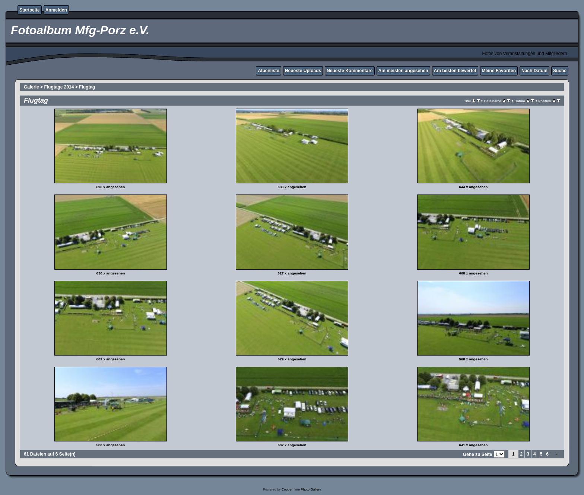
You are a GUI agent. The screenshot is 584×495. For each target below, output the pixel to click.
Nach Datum (534, 70)
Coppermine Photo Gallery (301, 489)
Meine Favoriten (499, 70)
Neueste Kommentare (349, 70)
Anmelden (56, 10)
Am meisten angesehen (403, 70)
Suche (559, 70)
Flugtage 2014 (59, 87)
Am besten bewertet (455, 70)
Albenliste (268, 70)
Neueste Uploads (303, 70)
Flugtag (87, 87)
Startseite (29, 10)
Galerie (31, 87)
